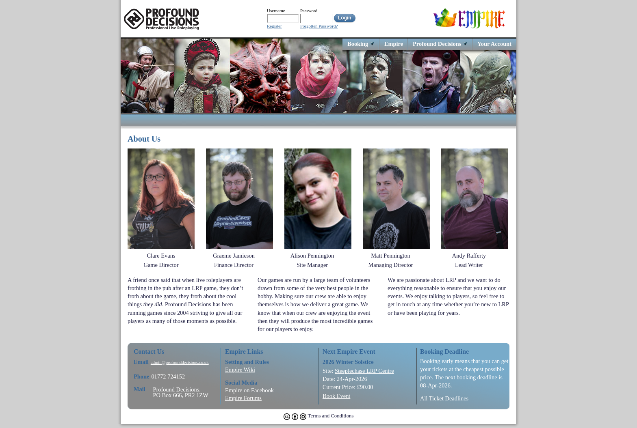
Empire (393, 44)
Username (276, 10)
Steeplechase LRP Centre (364, 371)
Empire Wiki (240, 369)
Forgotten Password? (319, 26)
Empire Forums (243, 398)
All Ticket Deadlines (444, 398)
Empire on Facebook (249, 390)
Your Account (494, 44)
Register (274, 26)
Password (308, 10)
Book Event (336, 396)
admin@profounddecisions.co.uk (180, 362)
